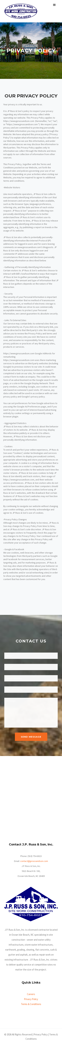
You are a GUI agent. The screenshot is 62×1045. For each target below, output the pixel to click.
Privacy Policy (31, 999)
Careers (31, 994)
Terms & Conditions (31, 1004)
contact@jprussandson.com (34, 861)
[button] (54, 5)
